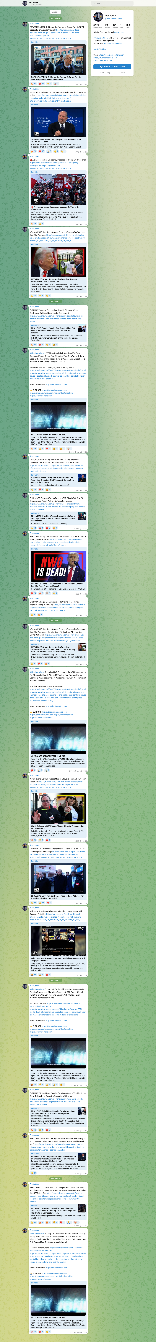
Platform (122, 73)
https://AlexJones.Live (102, 60)
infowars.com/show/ (113, 43)
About (101, 73)
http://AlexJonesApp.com (56, 384)
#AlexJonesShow (100, 38)
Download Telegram (112, 67)
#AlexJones (119, 32)
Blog (108, 73)
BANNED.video (99, 49)
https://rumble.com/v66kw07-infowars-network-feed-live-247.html (58, 370)
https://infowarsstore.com (41, 396)
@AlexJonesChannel (113, 18)
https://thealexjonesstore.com (111, 55)
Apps (114, 73)
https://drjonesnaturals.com (105, 58)
